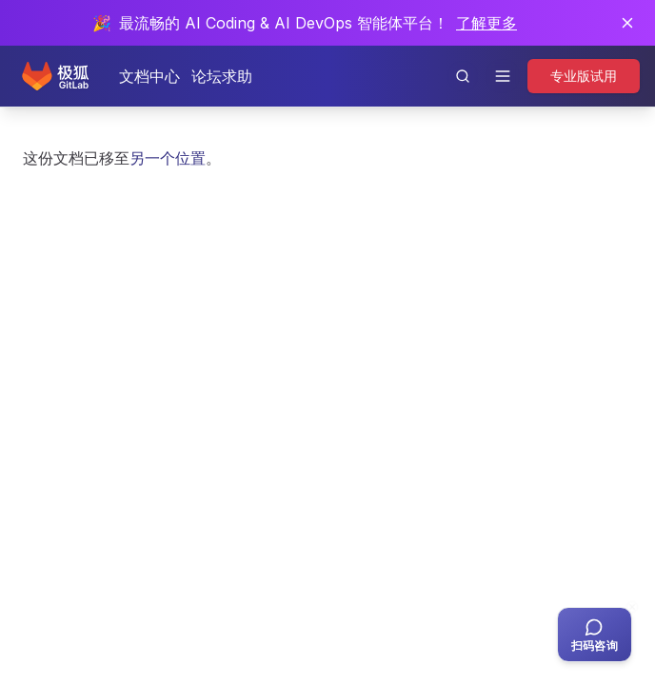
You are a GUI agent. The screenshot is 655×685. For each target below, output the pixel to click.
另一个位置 (167, 157)
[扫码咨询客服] (594, 634)
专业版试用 (583, 76)
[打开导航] (503, 76)
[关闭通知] (627, 22)
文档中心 (149, 76)
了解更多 (486, 22)
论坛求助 (221, 76)
